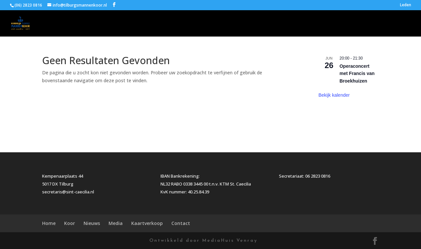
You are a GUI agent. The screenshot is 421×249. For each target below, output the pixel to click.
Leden (405, 5)
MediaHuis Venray (230, 240)
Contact (401, 23)
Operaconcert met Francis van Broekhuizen (357, 73)
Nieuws (292, 23)
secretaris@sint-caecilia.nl (68, 192)
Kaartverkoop (363, 23)
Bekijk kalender (334, 95)
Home (233, 23)
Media (327, 23)
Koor (258, 23)
